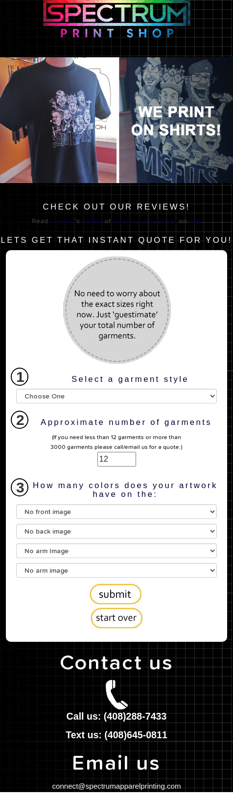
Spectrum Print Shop (145, 221)
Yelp (195, 221)
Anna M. (62, 221)
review (92, 221)
